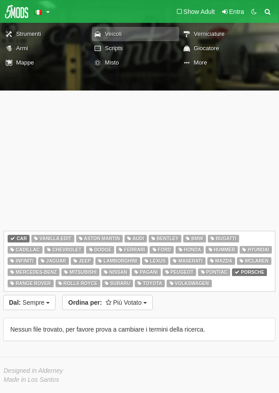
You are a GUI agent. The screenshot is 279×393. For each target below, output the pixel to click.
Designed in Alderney (33, 370)
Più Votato (107, 302)
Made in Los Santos (31, 379)
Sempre (29, 302)
